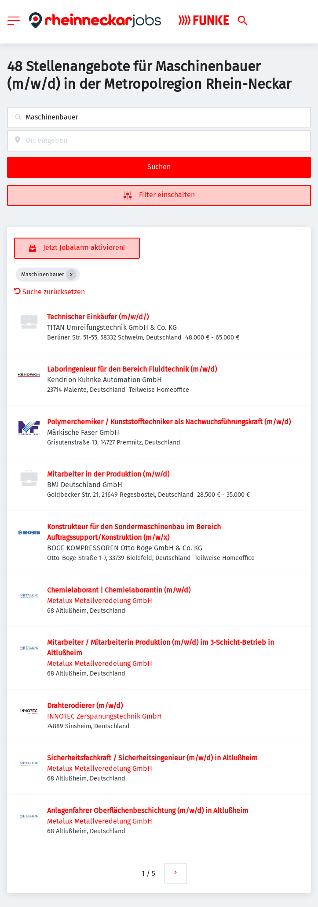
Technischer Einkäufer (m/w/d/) (98, 317)
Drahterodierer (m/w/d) (85, 705)
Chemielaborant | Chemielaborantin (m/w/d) (118, 590)
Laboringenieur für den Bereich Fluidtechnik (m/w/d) (132, 369)
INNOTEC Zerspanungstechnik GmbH (104, 716)
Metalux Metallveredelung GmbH (99, 600)
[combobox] (159, 117)
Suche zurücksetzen (49, 292)
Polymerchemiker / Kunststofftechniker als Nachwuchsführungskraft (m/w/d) (169, 422)
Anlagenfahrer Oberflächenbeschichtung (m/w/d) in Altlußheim (148, 810)
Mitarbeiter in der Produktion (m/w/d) (108, 474)
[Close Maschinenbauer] (71, 274)
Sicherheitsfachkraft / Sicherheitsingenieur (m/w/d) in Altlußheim (152, 758)
